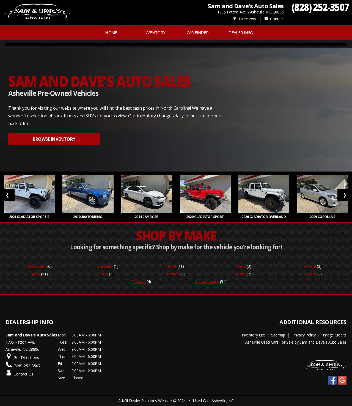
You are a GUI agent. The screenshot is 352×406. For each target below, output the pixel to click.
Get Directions (26, 357)
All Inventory (207, 281)
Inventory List (253, 335)
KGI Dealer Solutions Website (147, 400)
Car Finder (198, 32)
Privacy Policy (303, 335)
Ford (172, 266)
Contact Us (23, 374)
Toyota (138, 281)
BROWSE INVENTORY (54, 139)
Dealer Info (241, 32)
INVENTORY (154, 32)
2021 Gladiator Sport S (29, 216)
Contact (274, 18)
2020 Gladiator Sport (205, 216)
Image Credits (334, 335)
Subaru (309, 274)
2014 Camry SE (147, 216)
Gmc (241, 266)
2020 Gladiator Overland (264, 216)
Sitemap (278, 335)
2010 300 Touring (88, 216)
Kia (105, 274)
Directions (244, 18)
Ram (241, 274)
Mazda (173, 274)
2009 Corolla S (323, 216)
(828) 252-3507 (320, 7)
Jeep (36, 274)
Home (111, 32)
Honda (310, 266)
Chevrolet (37, 266)
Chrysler (105, 266)
